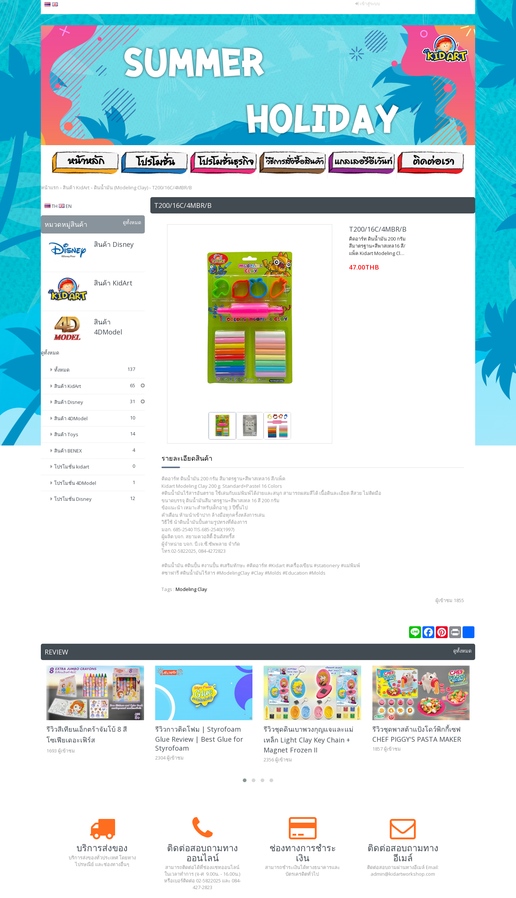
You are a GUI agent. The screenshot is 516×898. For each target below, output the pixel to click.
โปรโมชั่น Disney (73, 499)
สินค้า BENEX (68, 450)
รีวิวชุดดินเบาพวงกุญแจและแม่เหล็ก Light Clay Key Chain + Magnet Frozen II (308, 739)
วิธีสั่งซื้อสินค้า (292, 165)
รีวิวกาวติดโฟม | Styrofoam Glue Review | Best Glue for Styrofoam (199, 738)
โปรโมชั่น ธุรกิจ (223, 165)
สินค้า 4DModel (71, 418)
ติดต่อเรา (430, 165)
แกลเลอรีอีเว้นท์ (361, 165)
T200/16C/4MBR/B (377, 229)
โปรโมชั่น (154, 165)
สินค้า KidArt (113, 282)
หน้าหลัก (85, 165)
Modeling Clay (191, 589)
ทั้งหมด (61, 369)
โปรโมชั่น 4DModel (75, 483)
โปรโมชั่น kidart (71, 466)
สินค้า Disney (114, 244)
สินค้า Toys (66, 434)
